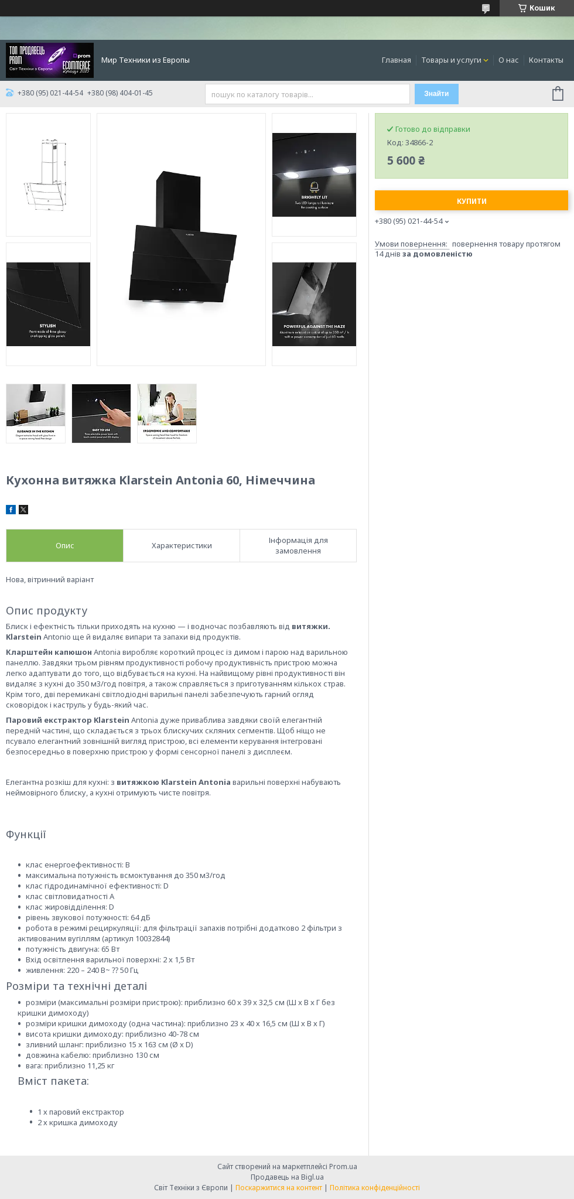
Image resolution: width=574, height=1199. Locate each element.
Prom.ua (343, 1166)
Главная (396, 59)
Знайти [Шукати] (436, 94)
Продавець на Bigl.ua (287, 1177)
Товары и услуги (451, 59)
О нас (508, 59)
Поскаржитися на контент (278, 1188)
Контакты (546, 59)
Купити (472, 201)
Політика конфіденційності (375, 1188)
